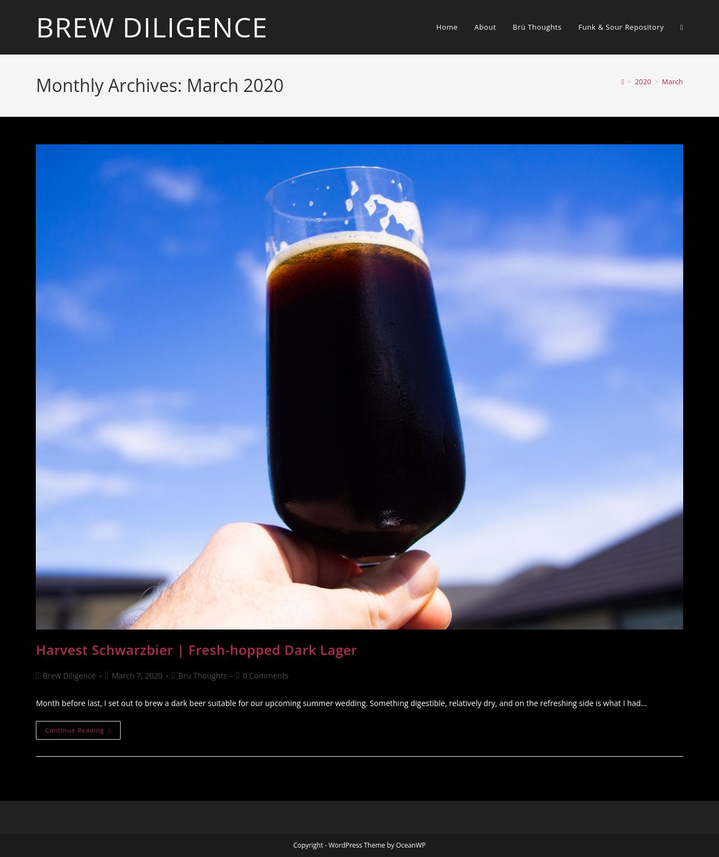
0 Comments (266, 675)
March (672, 81)
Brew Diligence (152, 27)
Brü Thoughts (203, 675)
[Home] (622, 81)
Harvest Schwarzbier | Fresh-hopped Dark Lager (196, 650)
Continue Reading (83, 732)
